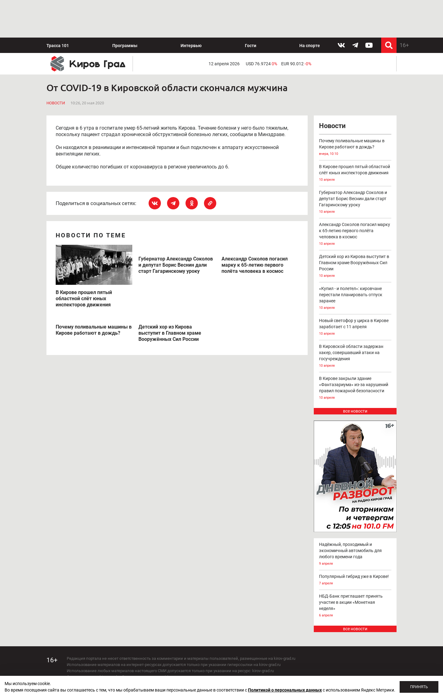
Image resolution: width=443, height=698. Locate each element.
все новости (355, 373)
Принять (419, 687)
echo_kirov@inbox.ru (117, 664)
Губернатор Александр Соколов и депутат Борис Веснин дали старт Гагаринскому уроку (355, 164)
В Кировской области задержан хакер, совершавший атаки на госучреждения (355, 318)
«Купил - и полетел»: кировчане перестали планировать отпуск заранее (355, 260)
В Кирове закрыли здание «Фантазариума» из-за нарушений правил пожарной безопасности (355, 350)
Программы (125, 8)
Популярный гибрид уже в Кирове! (355, 542)
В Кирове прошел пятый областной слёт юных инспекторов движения (355, 136)
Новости (55, 65)
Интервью (191, 8)
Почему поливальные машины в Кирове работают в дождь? (355, 110)
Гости (250, 8)
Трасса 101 (57, 8)
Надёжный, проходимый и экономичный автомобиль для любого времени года (355, 516)
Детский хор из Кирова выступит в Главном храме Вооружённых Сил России (355, 228)
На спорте (309, 8)
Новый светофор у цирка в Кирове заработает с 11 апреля (355, 289)
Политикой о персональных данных (285, 690)
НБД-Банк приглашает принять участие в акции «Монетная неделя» (355, 568)
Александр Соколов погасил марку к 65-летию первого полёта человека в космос (355, 196)
